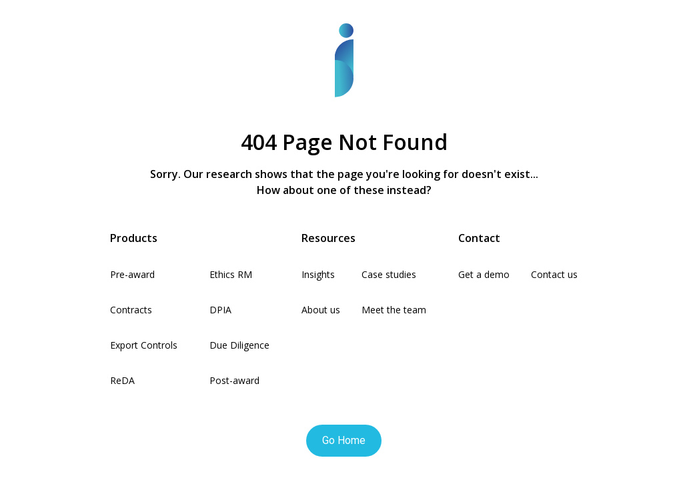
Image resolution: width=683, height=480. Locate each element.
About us (320, 309)
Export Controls (143, 345)
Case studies (389, 274)
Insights (318, 274)
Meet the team (394, 309)
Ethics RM (230, 274)
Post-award (234, 380)
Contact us (554, 274)
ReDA (122, 380)
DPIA (220, 309)
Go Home (344, 440)
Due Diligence (239, 345)
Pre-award (132, 274)
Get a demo (484, 274)
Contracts (131, 309)
